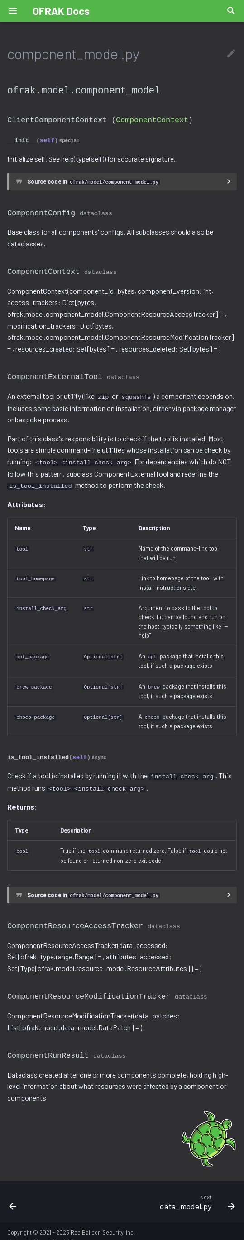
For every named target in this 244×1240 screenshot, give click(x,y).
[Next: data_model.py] (152, 1190)
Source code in (93, 179)
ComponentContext (152, 119)
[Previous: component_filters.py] (32, 1190)
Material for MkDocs (59, 1230)
